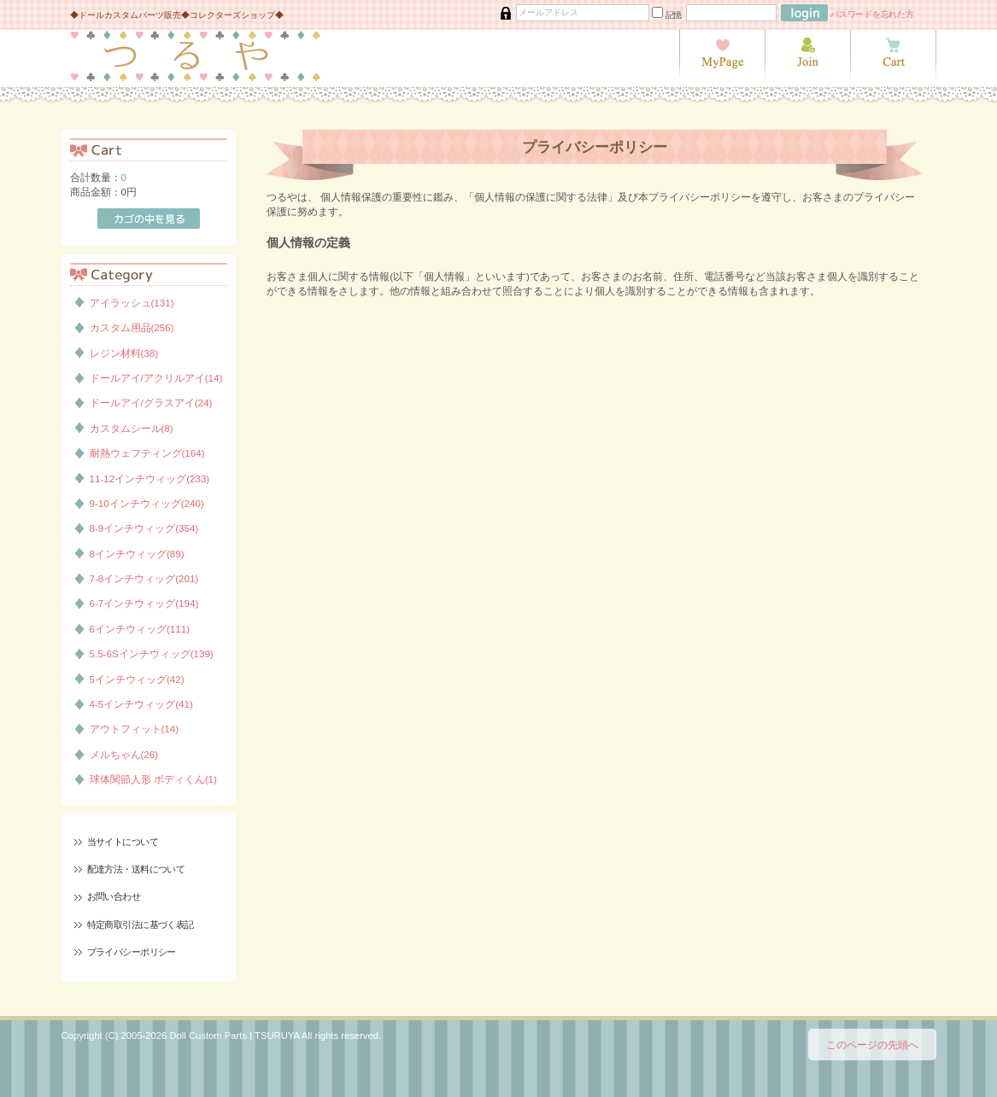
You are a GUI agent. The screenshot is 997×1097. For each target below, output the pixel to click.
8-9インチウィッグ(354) (144, 528)
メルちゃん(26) (124, 754)
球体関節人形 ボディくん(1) (153, 779)
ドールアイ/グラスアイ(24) (151, 402)
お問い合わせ (114, 896)
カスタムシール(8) (131, 428)
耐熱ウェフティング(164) (147, 452)
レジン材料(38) (124, 353)
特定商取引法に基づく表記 (140, 924)
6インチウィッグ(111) (140, 628)
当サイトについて (122, 842)
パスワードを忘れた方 (872, 14)
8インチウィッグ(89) (137, 553)
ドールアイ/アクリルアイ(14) (156, 377)
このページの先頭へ (872, 1044)
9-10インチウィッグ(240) (147, 503)
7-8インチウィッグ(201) (144, 578)
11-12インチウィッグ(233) (150, 478)
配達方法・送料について (136, 869)
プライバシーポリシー (131, 952)
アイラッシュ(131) (132, 302)
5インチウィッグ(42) (137, 679)
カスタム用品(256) (132, 327)
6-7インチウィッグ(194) (144, 603)
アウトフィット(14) (134, 728)
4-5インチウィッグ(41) (141, 703)
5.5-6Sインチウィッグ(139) (152, 653)
